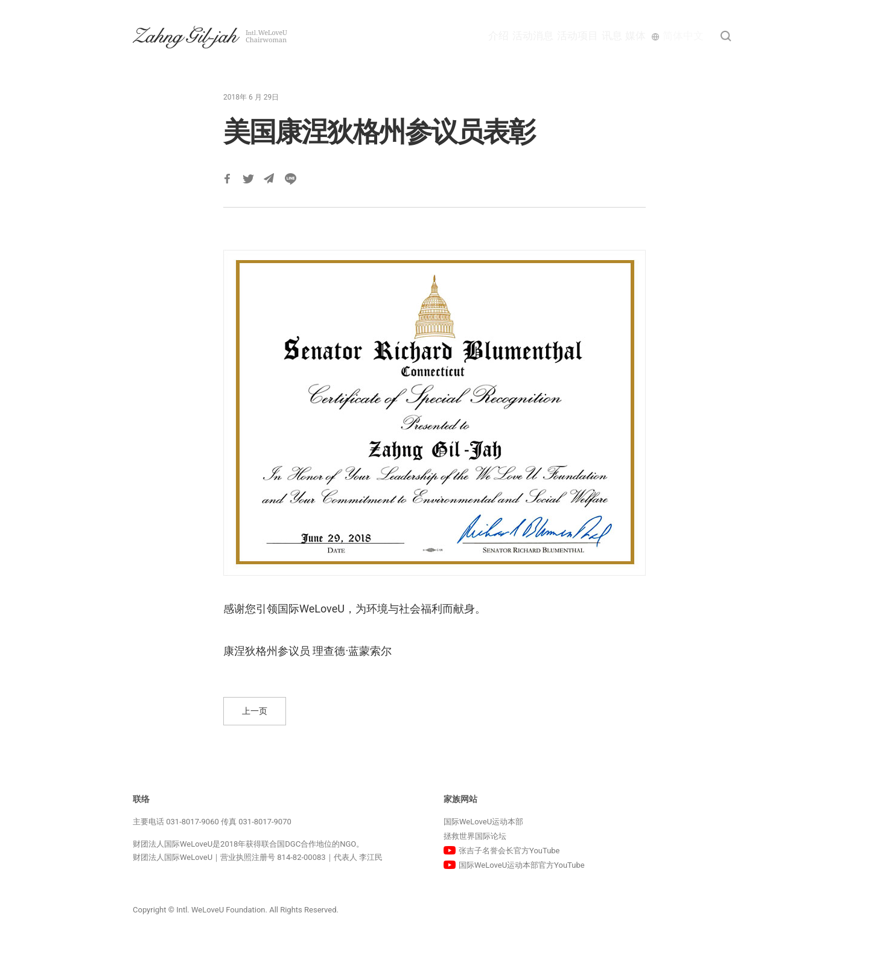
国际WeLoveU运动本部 (483, 821)
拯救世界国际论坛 (475, 836)
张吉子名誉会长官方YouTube (509, 850)
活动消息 (488, 36)
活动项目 (546, 36)
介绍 (441, 36)
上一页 (254, 711)
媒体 (632, 36)
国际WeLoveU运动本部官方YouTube (522, 865)
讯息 (594, 36)
